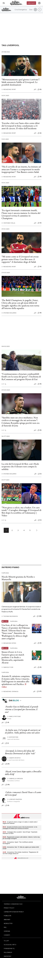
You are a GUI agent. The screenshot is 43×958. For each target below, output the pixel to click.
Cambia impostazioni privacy (14, 912)
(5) (39, 384)
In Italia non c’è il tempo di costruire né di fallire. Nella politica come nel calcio (22, 731)
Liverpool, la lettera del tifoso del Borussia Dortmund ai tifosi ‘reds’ (20, 752)
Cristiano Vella (8, 223)
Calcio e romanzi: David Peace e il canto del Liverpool (23, 793)
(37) (39, 691)
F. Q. (4, 384)
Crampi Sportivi (14, 758)
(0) (39, 89)
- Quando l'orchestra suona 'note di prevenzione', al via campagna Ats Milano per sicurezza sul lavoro (20, 827)
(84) (39, 616)
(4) (39, 313)
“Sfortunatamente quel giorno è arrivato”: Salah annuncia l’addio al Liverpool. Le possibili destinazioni (21, 82)
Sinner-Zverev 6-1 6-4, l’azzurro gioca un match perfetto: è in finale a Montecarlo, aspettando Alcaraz (13, 657)
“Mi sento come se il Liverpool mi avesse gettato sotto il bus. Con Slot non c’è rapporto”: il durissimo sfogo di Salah (20, 259)
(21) (7, 764)
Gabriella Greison (15, 778)
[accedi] (39, 3)
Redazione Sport (9, 89)
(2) (39, 133)
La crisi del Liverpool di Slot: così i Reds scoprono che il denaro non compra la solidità (20, 466)
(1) (39, 474)
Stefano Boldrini (9, 313)
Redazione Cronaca (10, 691)
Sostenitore (12, 737)
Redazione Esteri (9, 643)
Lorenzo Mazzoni (14, 799)
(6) (39, 266)
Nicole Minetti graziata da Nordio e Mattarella (18, 578)
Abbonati (31, 3)
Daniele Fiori (7, 667)
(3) (39, 223)
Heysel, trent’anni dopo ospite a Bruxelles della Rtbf (23, 773)
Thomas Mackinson (10, 616)
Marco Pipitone (14, 716)
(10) (7, 785)
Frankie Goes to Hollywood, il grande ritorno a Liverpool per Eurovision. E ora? (21, 709)
